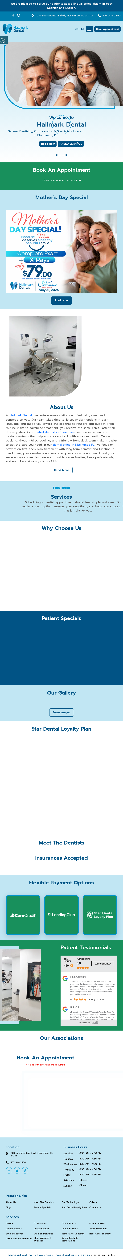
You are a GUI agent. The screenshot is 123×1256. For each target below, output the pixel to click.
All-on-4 (10, 1223)
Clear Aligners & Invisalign (43, 1239)
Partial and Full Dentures (19, 1238)
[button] (58, 155)
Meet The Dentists (44, 1202)
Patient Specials (42, 1207)
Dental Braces (69, 1223)
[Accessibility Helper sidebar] (4, 40)
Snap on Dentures (43, 1233)
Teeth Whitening (98, 1228)
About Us (11, 1202)
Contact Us (95, 1207)
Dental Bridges (70, 1228)
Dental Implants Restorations (70, 1239)
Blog (8, 1207)
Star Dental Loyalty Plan (74, 1207)
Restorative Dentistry (73, 1233)
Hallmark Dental (21, 415)
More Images (61, 712)
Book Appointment (107, 29)
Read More (61, 469)
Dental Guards (97, 1223)
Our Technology (70, 1202)
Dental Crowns (41, 1228)
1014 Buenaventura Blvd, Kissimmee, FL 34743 (64, 15)
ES (82, 29)
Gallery (93, 1202)
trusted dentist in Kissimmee (54, 432)
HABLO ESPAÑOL (70, 144)
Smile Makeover (14, 1233)
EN (76, 29)
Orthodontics (41, 1223)
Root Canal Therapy (100, 1233)
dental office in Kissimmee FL (73, 444)
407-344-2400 (111, 15)
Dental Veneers (14, 1228)
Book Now (48, 144)
